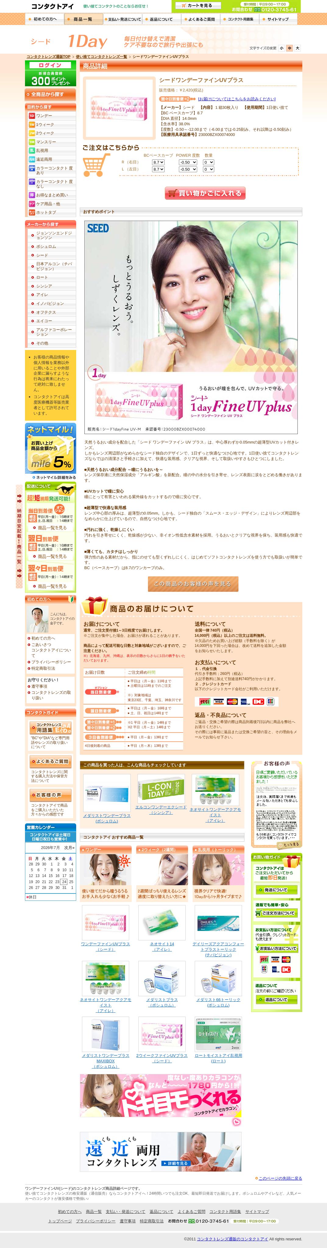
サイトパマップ (278, 19)
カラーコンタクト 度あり (54, 170)
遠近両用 (44, 159)
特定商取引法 (43, 668)
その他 (42, 343)
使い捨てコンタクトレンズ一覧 (101, 57)
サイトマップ (257, 1211)
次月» (69, 847)
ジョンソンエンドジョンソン (54, 235)
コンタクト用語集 (239, 19)
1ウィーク (45, 124)
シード (42, 255)
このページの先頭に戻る (280, 1178)
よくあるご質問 (200, 19)
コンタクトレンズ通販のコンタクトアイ (232, 1239)
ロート (42, 277)
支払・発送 (122, 19)
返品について (161, 19)
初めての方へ (44, 19)
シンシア (44, 286)
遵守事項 (39, 686)
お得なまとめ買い (52, 195)
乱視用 (42, 150)
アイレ (42, 294)
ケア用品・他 (48, 203)
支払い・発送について (125, 1211)
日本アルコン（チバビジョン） (54, 266)
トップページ (60, 1221)
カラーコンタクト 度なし (54, 184)
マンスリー (46, 142)
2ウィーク (45, 133)
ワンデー (44, 115)
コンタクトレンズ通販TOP (49, 57)
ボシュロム (46, 246)
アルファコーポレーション (54, 332)
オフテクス (46, 312)
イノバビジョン (50, 303)
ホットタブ (46, 212)
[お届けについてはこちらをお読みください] (236, 99)
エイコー (44, 321)
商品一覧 (83, 19)
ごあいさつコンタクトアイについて (51, 650)
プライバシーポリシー (51, 662)
